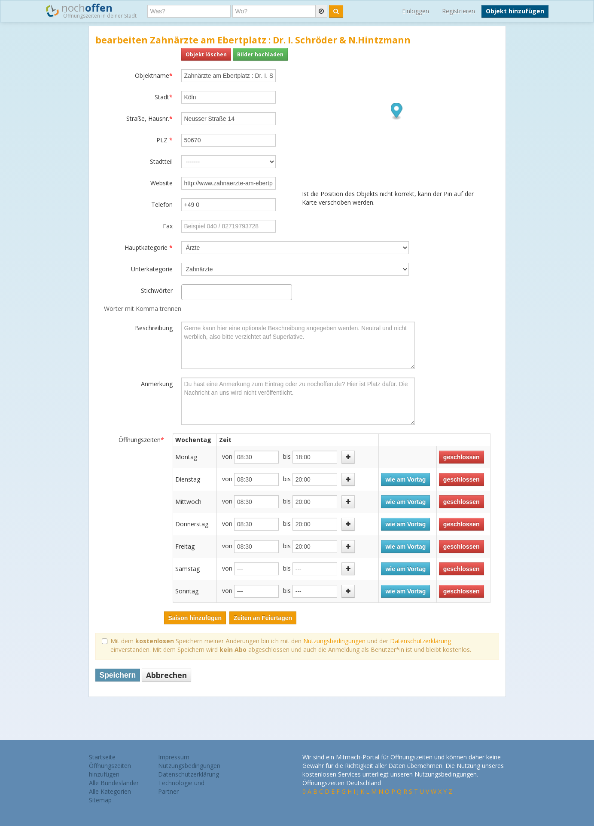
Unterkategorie (152, 269)
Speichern (118, 675)
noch (91, 10)
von (227, 456)
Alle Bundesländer (114, 783)
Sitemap (100, 800)
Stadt (164, 97)
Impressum (173, 757)
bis (287, 456)
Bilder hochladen (260, 54)
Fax (168, 226)
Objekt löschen (206, 54)
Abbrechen (166, 675)
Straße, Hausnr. (149, 118)
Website (161, 183)
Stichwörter (157, 290)
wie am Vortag (405, 479)
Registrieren (458, 11)
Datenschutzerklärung (420, 641)
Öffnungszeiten (141, 440)
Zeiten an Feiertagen (263, 617)
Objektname (154, 75)
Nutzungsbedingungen (334, 641)
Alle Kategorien (110, 791)
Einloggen (415, 11)
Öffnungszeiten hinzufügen (110, 770)
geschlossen (461, 457)
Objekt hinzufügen (515, 11)
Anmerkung (157, 384)
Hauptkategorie (149, 247)
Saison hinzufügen (195, 617)
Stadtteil (161, 161)
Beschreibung (154, 328)
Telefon (162, 204)
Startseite (102, 757)
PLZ (164, 140)
